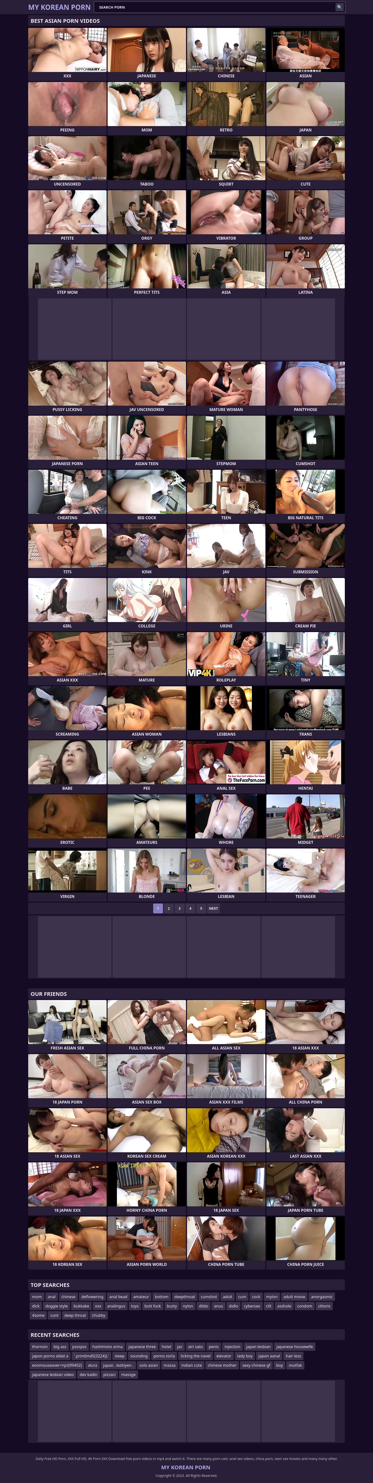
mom (37, 1296)
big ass (60, 1346)
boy (279, 1365)
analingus (116, 1306)
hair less (293, 1356)
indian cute (191, 1365)
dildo (203, 1306)
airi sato (195, 1346)
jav (179, 1346)
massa (169, 1365)
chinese (68, 1296)
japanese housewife (294, 1346)
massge (128, 1374)
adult (227, 1296)
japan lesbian (258, 1346)
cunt (54, 1315)
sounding (139, 1356)
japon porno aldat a (50, 1356)
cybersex (252, 1306)
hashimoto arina (107, 1346)
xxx (98, 1306)
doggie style (56, 1306)
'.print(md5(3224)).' (91, 1356)
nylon (188, 1306)
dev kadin (88, 1374)
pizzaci (109, 1374)
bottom (162, 1296)
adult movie (294, 1296)
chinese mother (222, 1365)
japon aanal (269, 1356)
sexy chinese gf (256, 1365)
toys (135, 1306)
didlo (233, 1306)
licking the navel (196, 1356)
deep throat (75, 1315)
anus (218, 1306)
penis (214, 1346)
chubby (98, 1315)
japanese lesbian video (53, 1374)
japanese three (142, 1346)
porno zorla (164, 1356)
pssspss (79, 1346)
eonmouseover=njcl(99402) (57, 1365)
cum (242, 1296)
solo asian (148, 1365)
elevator (223, 1356)
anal (52, 1296)
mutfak (295, 1365)
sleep (119, 1356)
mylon (272, 1296)
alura (92, 1365)
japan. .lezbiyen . (118, 1365)
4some (38, 1315)
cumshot (209, 1296)
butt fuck (153, 1306)
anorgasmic (322, 1296)
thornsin (40, 1346)
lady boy (245, 1356)
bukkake (81, 1306)
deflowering (92, 1296)
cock (256, 1296)
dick (35, 1306)
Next (213, 908)
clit (269, 1306)
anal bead (118, 1296)
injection (232, 1346)
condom (304, 1306)
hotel (166, 1346)
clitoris (324, 1306)
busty (172, 1306)
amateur (141, 1296)
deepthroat (184, 1296)
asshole (284, 1306)
